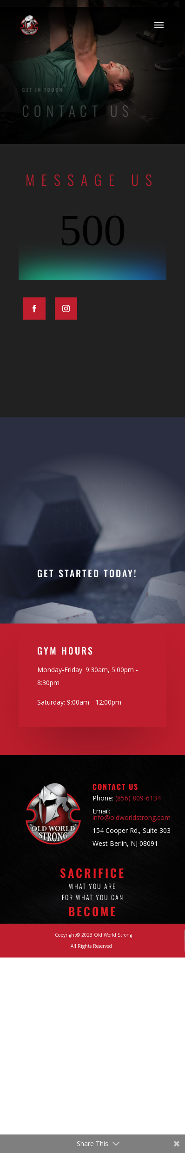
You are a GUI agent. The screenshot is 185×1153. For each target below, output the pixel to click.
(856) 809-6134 (138, 798)
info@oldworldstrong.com (131, 817)
